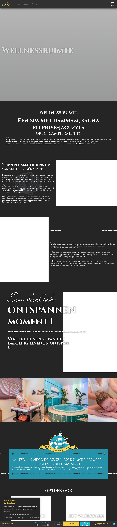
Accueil (18, 4)
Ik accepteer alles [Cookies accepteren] (34, 517)
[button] (3, 525)
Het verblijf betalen (85, 524)
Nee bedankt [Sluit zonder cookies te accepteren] (8, 517)
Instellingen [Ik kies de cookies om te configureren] (21, 517)
